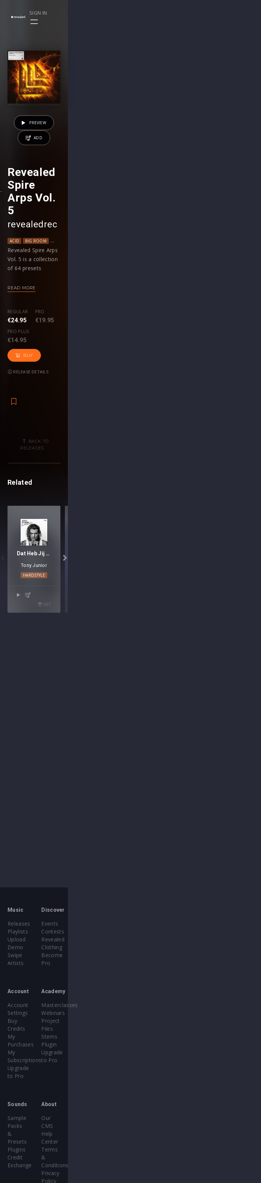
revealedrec (32, 364)
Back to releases (133, 528)
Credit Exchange (28, 1096)
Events (146, 925)
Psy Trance (229, 380)
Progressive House (190, 380)
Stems (146, 1023)
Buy (107, 458)
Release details (146, 458)
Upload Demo (25, 941)
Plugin (145, 1030)
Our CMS (149, 1080)
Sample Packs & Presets (38, 1080)
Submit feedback (159, 1112)
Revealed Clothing (160, 941)
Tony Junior (131, 838)
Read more (22, 427)
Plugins (17, 1088)
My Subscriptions (29, 1023)
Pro (40, 452)
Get (237, 868)
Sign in (228, 12)
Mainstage (111, 380)
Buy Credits (22, 1007)
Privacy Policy (155, 1104)
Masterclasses (156, 999)
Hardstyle (131, 848)
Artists (16, 957)
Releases (19, 925)
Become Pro (154, 949)
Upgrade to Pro (27, 1030)
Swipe (15, 949)
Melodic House (145, 380)
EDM (57, 380)
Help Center (153, 1088)
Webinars (150, 1007)
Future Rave (81, 380)
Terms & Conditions (163, 1096)
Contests (149, 933)
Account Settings (29, 999)
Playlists (18, 933)
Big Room (35, 380)
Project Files (154, 1015)
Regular (18, 452)
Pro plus (72, 452)
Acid (14, 380)
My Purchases (25, 1015)
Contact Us (152, 1120)
